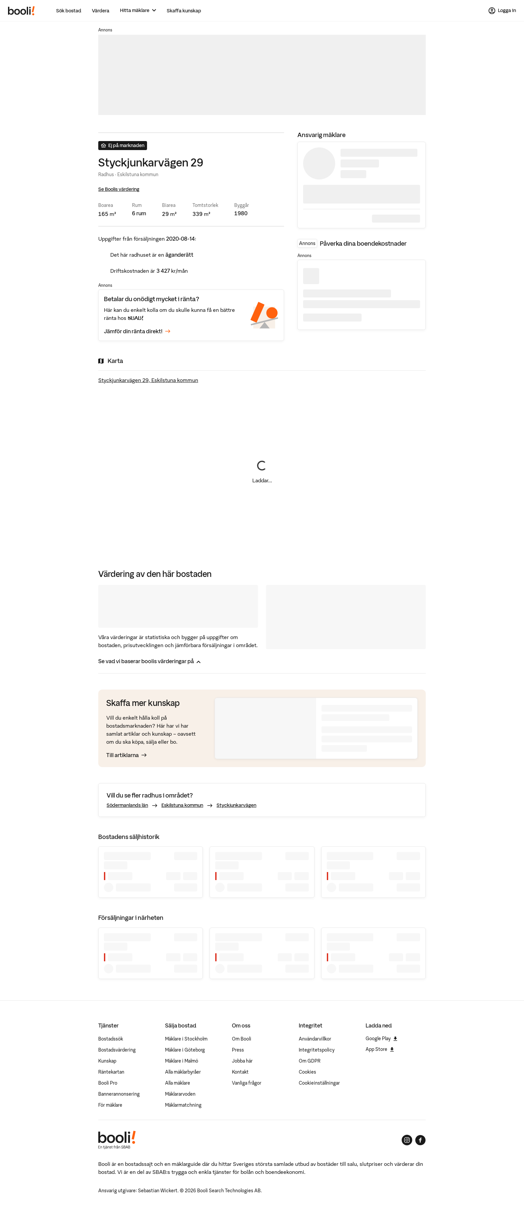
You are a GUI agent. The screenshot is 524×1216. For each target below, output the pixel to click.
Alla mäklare (177, 1083)
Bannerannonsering (119, 1094)
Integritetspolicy (317, 1050)
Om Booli (241, 1039)
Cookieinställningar (319, 1083)
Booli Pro (107, 1083)
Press (238, 1050)
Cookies (307, 1072)
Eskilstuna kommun (182, 805)
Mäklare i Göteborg (185, 1050)
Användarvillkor (315, 1039)
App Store (380, 1049)
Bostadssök (110, 1039)
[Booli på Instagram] (407, 1140)
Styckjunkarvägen (236, 805)
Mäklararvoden (180, 1094)
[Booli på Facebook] (420, 1140)
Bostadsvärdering (117, 1050)
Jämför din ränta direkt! (137, 331)
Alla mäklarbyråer (183, 1072)
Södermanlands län (127, 805)
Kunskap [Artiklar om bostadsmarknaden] (107, 1061)
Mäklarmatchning (183, 1105)
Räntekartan (111, 1072)
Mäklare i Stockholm (186, 1039)
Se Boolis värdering (118, 189)
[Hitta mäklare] (138, 10)
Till (126, 755)
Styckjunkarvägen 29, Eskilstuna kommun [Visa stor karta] (148, 380)
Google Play (381, 1039)
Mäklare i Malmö (181, 1061)
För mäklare (110, 1105)
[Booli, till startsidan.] (21, 10)
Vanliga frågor (246, 1083)
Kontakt (240, 1072)
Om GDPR (309, 1061)
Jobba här (242, 1061)
